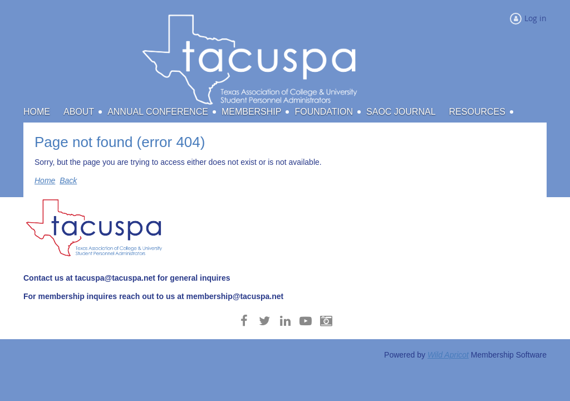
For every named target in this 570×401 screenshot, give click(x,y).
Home (45, 180)
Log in (535, 18)
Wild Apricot (448, 354)
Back (68, 180)
